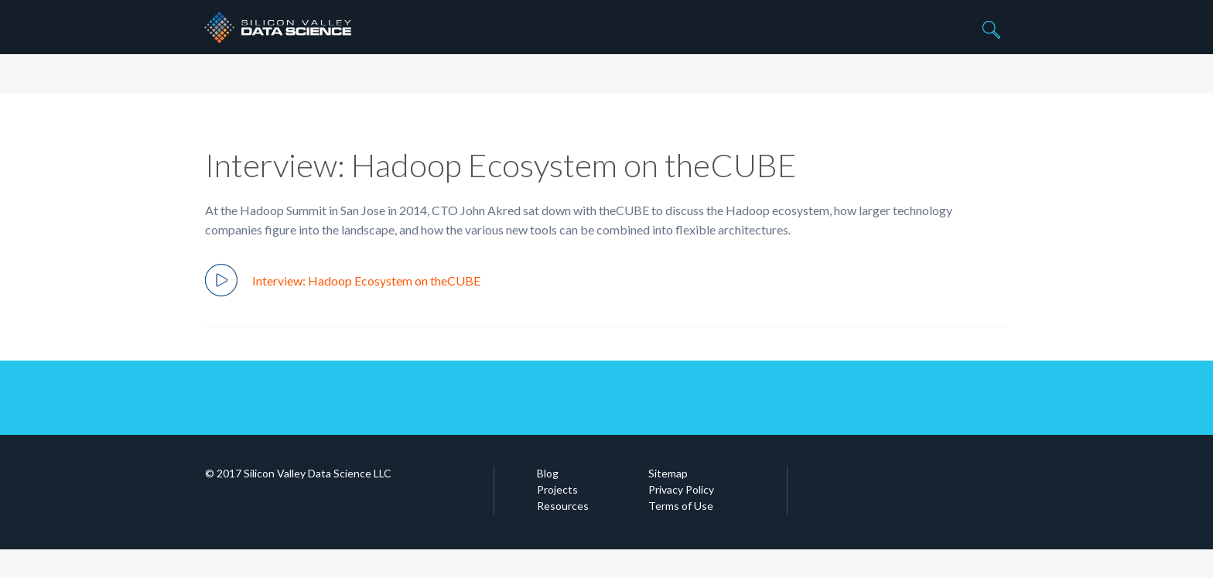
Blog (548, 473)
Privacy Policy (681, 489)
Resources (563, 505)
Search (989, 31)
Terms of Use (680, 505)
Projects (557, 489)
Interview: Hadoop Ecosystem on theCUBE (342, 280)
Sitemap (668, 473)
